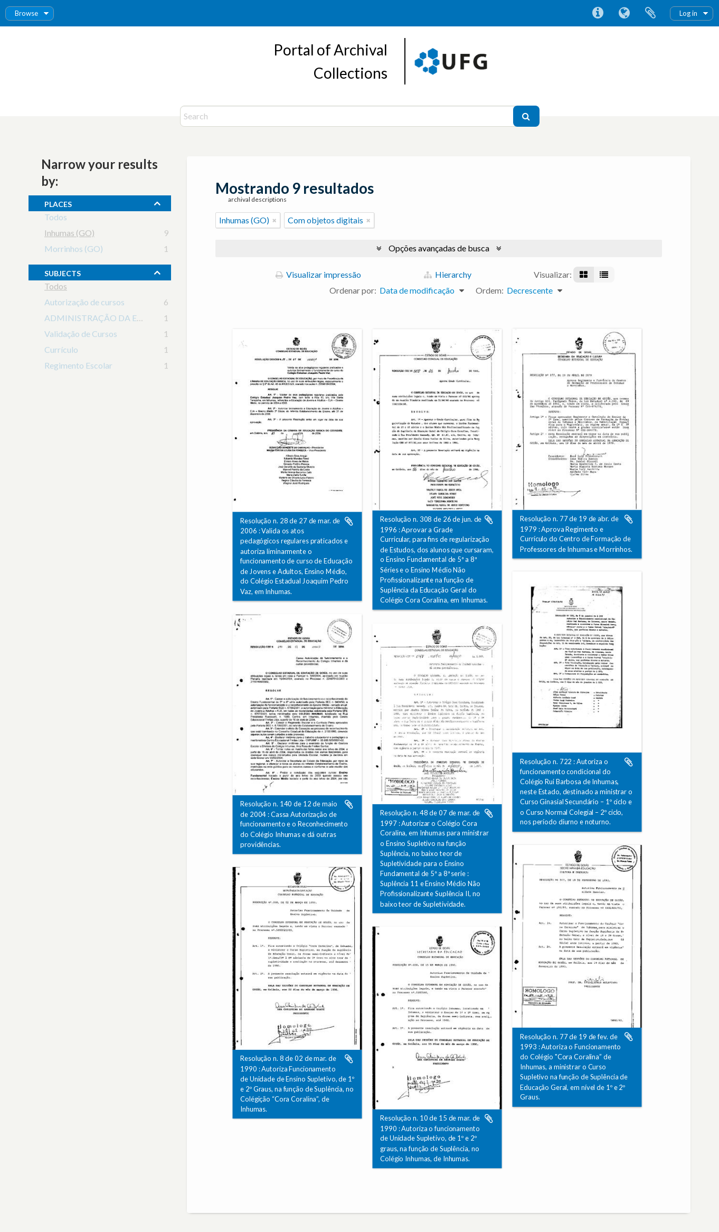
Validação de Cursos (80, 336)
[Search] (348, 116)
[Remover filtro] (274, 220)
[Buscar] (526, 116)
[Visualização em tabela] (603, 275)
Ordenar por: (352, 290)
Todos (55, 219)
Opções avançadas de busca (439, 248)
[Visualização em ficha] (583, 275)
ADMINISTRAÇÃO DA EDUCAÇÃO (111, 320)
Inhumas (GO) (69, 235)
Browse (26, 13)
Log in (688, 13)
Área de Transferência (650, 13)
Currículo (61, 351)
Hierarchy (447, 274)
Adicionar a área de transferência (349, 521)
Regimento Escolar (78, 367)
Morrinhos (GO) (73, 251)
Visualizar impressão (318, 274)
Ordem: (490, 290)
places (58, 202)
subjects (62, 272)
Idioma (624, 13)
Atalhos (597, 13)
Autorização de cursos (84, 304)
